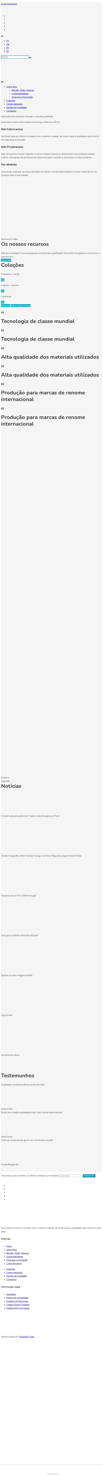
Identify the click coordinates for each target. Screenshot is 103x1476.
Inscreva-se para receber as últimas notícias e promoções (29, 1175)
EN (7, 44)
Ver (2, 279)
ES (7, 51)
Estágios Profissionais (17, 1301)
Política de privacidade (17, 1297)
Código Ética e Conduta (17, 1304)
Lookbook (5, 305)
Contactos (11, 110)
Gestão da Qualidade (16, 107)
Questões (11, 1294)
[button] (51, 239)
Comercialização (14, 104)
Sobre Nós (11, 86)
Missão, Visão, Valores (23, 90)
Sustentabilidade (20, 93)
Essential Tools (26, 1336)
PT (7, 40)
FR (7, 47)
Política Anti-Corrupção (17, 1308)
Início (9, 1246)
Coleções (10, 100)
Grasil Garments (9, 3)
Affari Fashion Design (21, 305)
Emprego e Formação (22, 97)
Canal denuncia (14, 1263)
